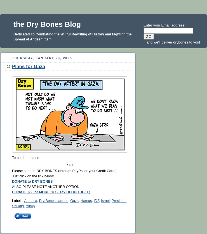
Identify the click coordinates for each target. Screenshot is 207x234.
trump (30, 206)
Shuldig (18, 206)
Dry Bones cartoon (53, 201)
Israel (105, 201)
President (119, 201)
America (30, 201)
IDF (96, 201)
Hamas (86, 201)
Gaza (74, 201)
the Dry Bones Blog (47, 24)
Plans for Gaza (28, 66)
